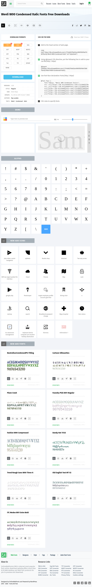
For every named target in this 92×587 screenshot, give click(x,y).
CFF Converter (42, 573)
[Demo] (15, 25)
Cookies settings (78, 575)
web (17, 45)
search (42, 3)
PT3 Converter (65, 570)
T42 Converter (54, 573)
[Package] (28, 25)
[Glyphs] (21, 25)
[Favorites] (9, 25)
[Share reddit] (76, 25)
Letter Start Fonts (65, 555)
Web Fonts (14, 555)
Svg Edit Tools (54, 566)
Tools (74, 4)
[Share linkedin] (89, 25)
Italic (25, 101)
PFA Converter (42, 570)
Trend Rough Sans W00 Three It (20, 473)
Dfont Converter (78, 573)
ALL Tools (53, 575)
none (7, 68)
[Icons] (34, 25)
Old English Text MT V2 (61, 473)
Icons (54, 4)
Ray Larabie (14, 98)
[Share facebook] (72, 25)
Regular (13, 89)
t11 (18, 63)
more (46, 229)
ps (18, 58)
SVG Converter (42, 568)
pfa (18, 54)
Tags (43, 555)
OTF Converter (77, 566)
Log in (82, 3)
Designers (26, 555)
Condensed (19, 101)
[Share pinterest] (85, 25)
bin (28, 54)
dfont (28, 63)
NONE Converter (43, 575)
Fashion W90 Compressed (18, 433)
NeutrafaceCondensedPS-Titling (20, 353)
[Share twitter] (80, 25)
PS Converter (77, 570)
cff (28, 58)
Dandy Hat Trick (59, 433)
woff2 (28, 49)
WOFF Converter (66, 568)
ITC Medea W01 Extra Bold (18, 512)
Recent (48, 4)
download (17, 77)
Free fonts (4, 4)
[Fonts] (40, 25)
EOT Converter (54, 568)
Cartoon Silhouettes (60, 353)
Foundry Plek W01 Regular (63, 393)
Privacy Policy (65, 575)
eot (7, 49)
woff (17, 49)
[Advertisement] (18, 138)
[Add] (3, 25)
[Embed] (25, 378)
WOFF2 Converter (78, 568)
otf (7, 54)
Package (52, 555)
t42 (7, 63)
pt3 (7, 58)
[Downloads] (16, 378)
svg (28, 45)
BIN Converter (54, 570)
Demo (68, 4)
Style (35, 555)
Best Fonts (61, 4)
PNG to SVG (41, 566)
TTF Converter (65, 566)
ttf (7, 45)
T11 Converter (65, 573)
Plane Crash (12, 393)
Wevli (12, 101)
